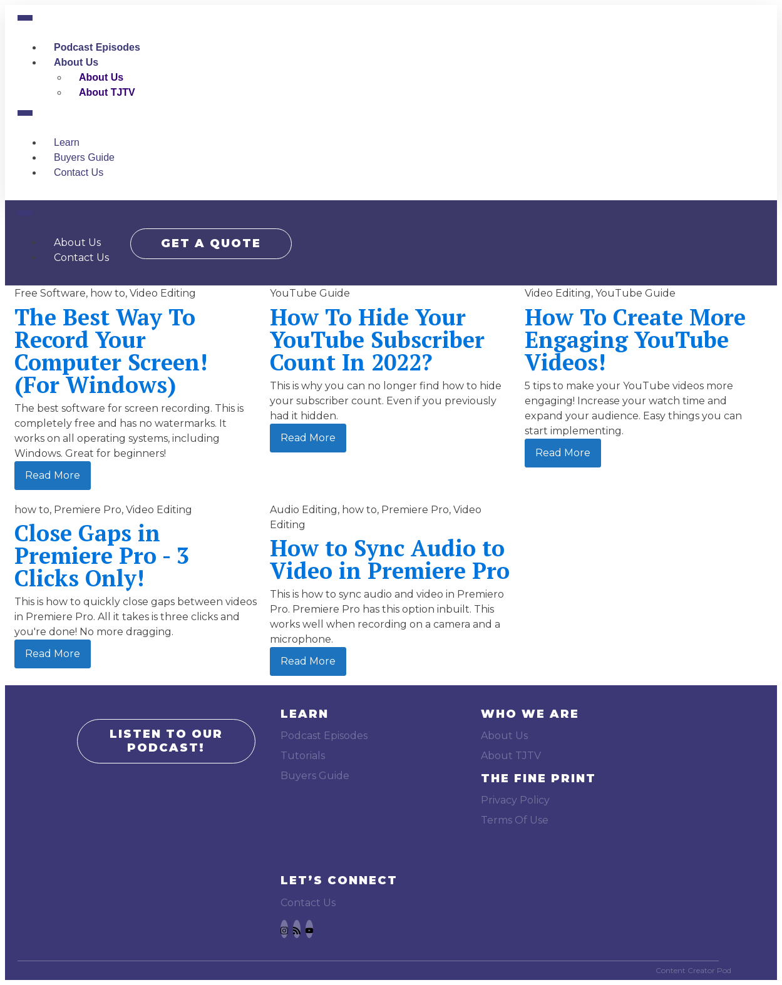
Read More (52, 475)
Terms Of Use (514, 820)
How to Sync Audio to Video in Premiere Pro (390, 559)
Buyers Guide (84, 157)
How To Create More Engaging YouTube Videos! (635, 339)
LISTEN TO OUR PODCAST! (166, 741)
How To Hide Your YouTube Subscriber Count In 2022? (377, 339)
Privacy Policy (515, 800)
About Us (76, 62)
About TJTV (107, 92)
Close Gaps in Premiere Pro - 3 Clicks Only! (101, 555)
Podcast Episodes (97, 47)
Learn (67, 142)
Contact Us (78, 172)
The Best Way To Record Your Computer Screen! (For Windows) (110, 350)
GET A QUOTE (212, 242)
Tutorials (302, 756)
